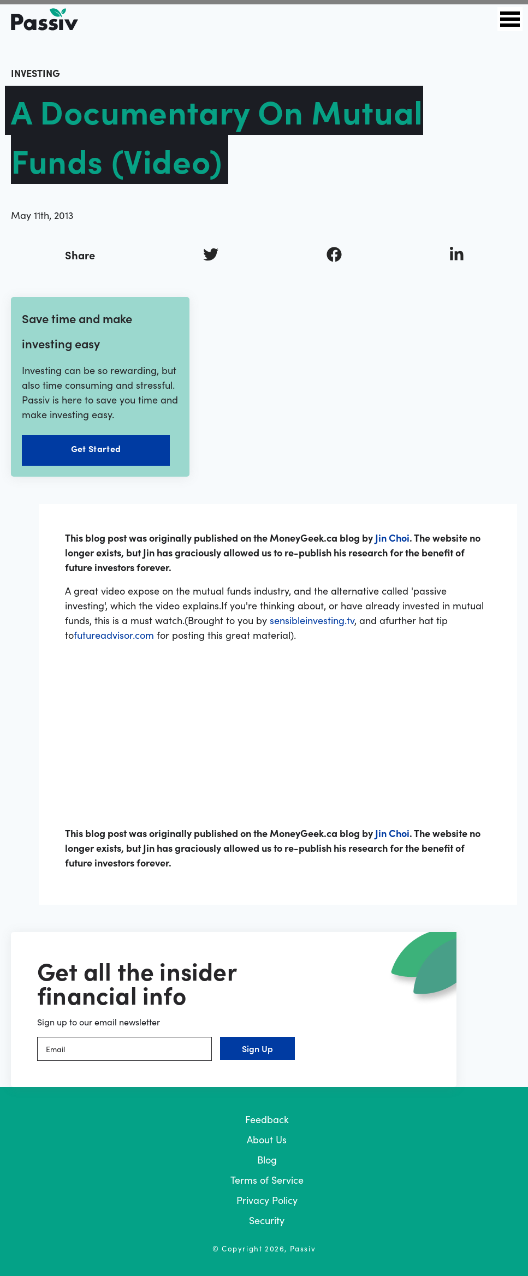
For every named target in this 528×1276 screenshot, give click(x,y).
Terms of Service (267, 1179)
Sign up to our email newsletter (98, 1022)
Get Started (96, 448)
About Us (267, 1139)
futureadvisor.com (114, 635)
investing (35, 73)
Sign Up (257, 1048)
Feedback (267, 1119)
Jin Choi (392, 537)
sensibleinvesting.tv (312, 620)
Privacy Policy (267, 1200)
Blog (267, 1159)
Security (266, 1220)
